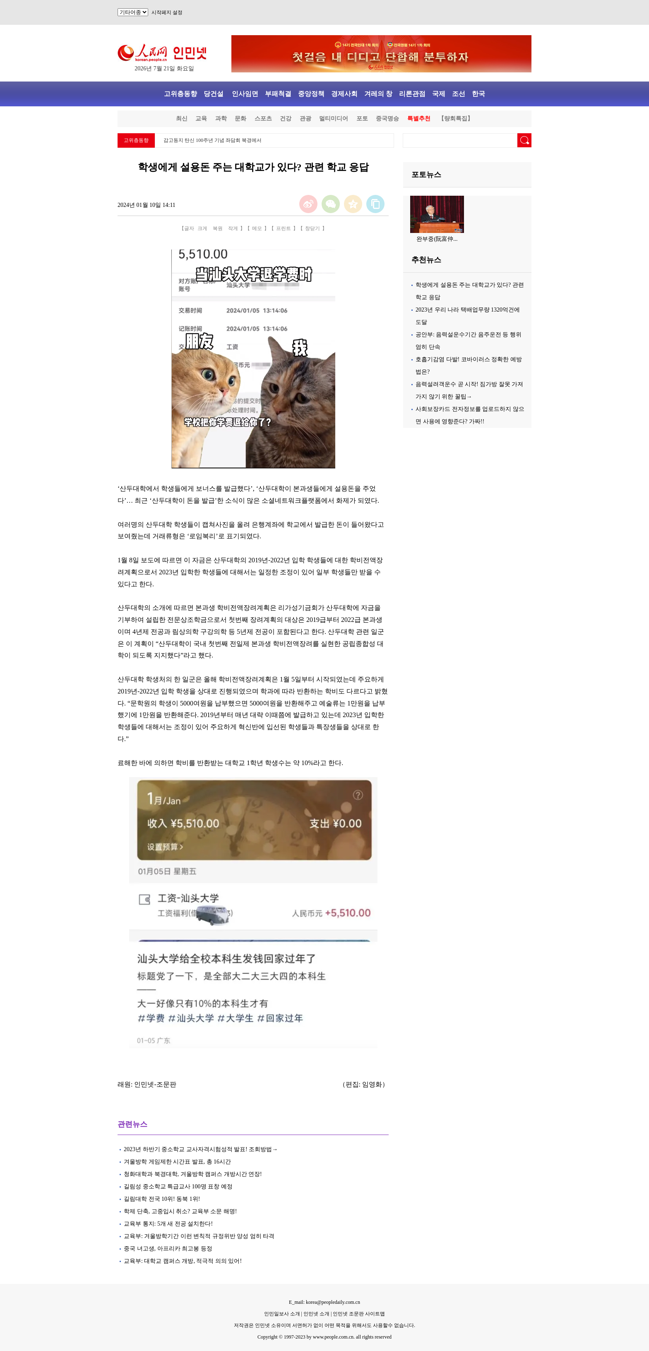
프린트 (283, 228)
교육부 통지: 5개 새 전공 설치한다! (168, 1224)
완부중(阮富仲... (436, 239)
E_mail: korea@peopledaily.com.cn (324, 1302)
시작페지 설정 (167, 12)
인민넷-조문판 (155, 1084)
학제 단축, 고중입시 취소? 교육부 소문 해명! (180, 1211)
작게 (233, 228)
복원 (218, 228)
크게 (202, 228)
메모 (257, 228)
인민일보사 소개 (282, 1314)
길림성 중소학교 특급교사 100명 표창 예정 (178, 1186)
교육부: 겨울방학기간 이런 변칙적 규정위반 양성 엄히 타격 (199, 1236)
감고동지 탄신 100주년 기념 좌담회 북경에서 (212, 140)
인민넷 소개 (315, 1314)
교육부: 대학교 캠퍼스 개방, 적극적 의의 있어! (183, 1261)
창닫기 (312, 228)
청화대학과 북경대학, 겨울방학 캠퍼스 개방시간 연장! (193, 1174)
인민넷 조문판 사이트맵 (359, 1314)
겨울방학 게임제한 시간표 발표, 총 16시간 (177, 1162)
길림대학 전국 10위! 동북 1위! (162, 1199)
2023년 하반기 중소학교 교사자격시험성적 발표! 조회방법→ (201, 1149)
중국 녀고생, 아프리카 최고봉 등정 (168, 1248)
